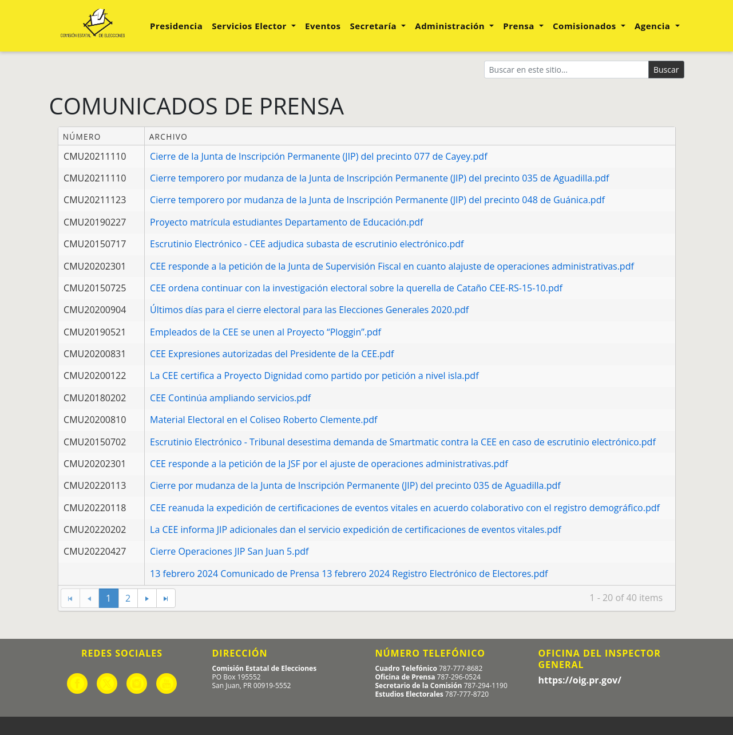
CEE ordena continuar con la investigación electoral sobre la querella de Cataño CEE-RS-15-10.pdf (356, 288)
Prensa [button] (520, 25)
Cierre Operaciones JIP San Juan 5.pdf (229, 551)
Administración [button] (451, 25)
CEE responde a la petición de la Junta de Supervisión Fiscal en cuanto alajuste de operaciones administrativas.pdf (392, 266)
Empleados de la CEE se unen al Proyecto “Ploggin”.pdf (265, 332)
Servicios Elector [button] (250, 25)
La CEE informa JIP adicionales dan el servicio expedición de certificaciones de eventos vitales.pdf (355, 529)
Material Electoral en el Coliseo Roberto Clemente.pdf (263, 419)
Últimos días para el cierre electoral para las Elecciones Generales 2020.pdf (309, 309)
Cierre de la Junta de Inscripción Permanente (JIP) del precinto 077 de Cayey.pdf (318, 156)
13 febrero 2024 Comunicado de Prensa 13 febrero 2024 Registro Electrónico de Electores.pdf (349, 573)
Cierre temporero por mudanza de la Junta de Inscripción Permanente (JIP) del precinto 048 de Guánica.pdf (377, 199)
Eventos (322, 25)
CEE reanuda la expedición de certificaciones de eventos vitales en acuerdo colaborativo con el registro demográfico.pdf (405, 507)
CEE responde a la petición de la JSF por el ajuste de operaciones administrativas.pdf (329, 463)
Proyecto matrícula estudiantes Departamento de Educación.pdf (286, 222)
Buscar (666, 69)
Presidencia (176, 25)
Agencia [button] (654, 25)
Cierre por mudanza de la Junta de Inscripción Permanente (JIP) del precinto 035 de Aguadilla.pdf (355, 485)
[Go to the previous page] (89, 598)
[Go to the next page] (146, 598)
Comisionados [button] (586, 25)
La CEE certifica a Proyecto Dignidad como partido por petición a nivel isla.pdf (314, 375)
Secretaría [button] (374, 25)
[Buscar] (566, 69)
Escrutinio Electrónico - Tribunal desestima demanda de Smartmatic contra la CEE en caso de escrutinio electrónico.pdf (403, 442)
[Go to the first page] (70, 598)
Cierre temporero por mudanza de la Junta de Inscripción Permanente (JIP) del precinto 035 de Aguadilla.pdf (379, 178)
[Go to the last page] (166, 598)
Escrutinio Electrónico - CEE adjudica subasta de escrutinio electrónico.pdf (306, 244)
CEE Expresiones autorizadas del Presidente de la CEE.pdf (272, 353)
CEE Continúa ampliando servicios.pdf (230, 398)
